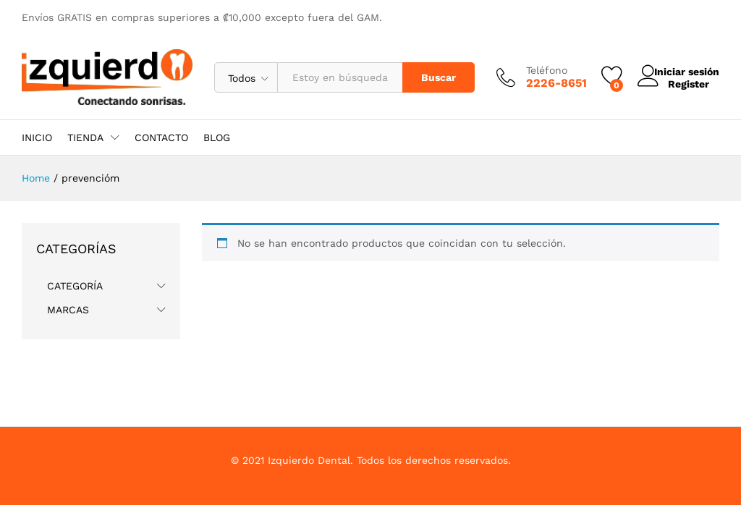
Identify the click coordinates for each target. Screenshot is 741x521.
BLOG (216, 137)
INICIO (37, 137)
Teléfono (533, 70)
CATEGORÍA (75, 286)
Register (674, 83)
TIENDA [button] (85, 137)
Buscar (424, 77)
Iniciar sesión (671, 71)
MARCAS (68, 309)
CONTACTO (161, 137)
